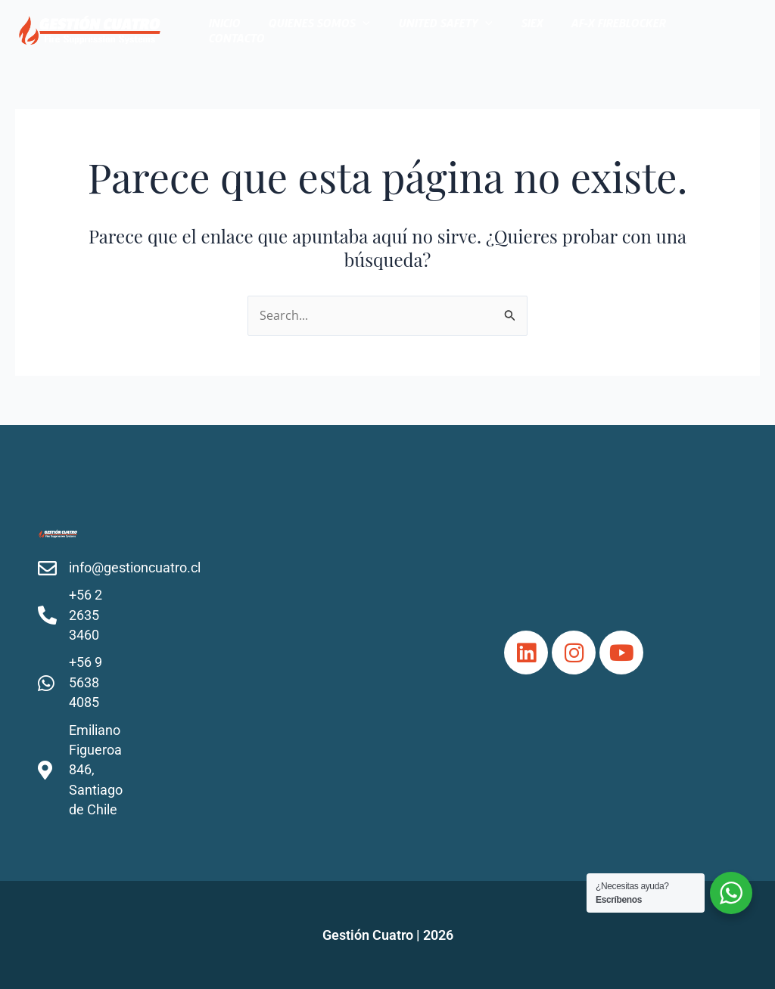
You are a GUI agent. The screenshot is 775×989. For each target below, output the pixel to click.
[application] (376, 30)
